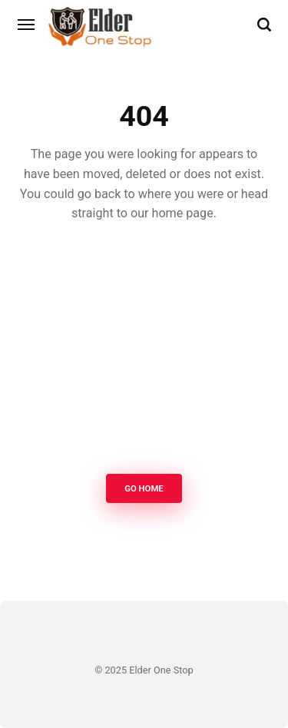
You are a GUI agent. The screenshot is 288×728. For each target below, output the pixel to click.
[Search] (264, 24)
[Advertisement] (144, 352)
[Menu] (27, 24)
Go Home (143, 489)
